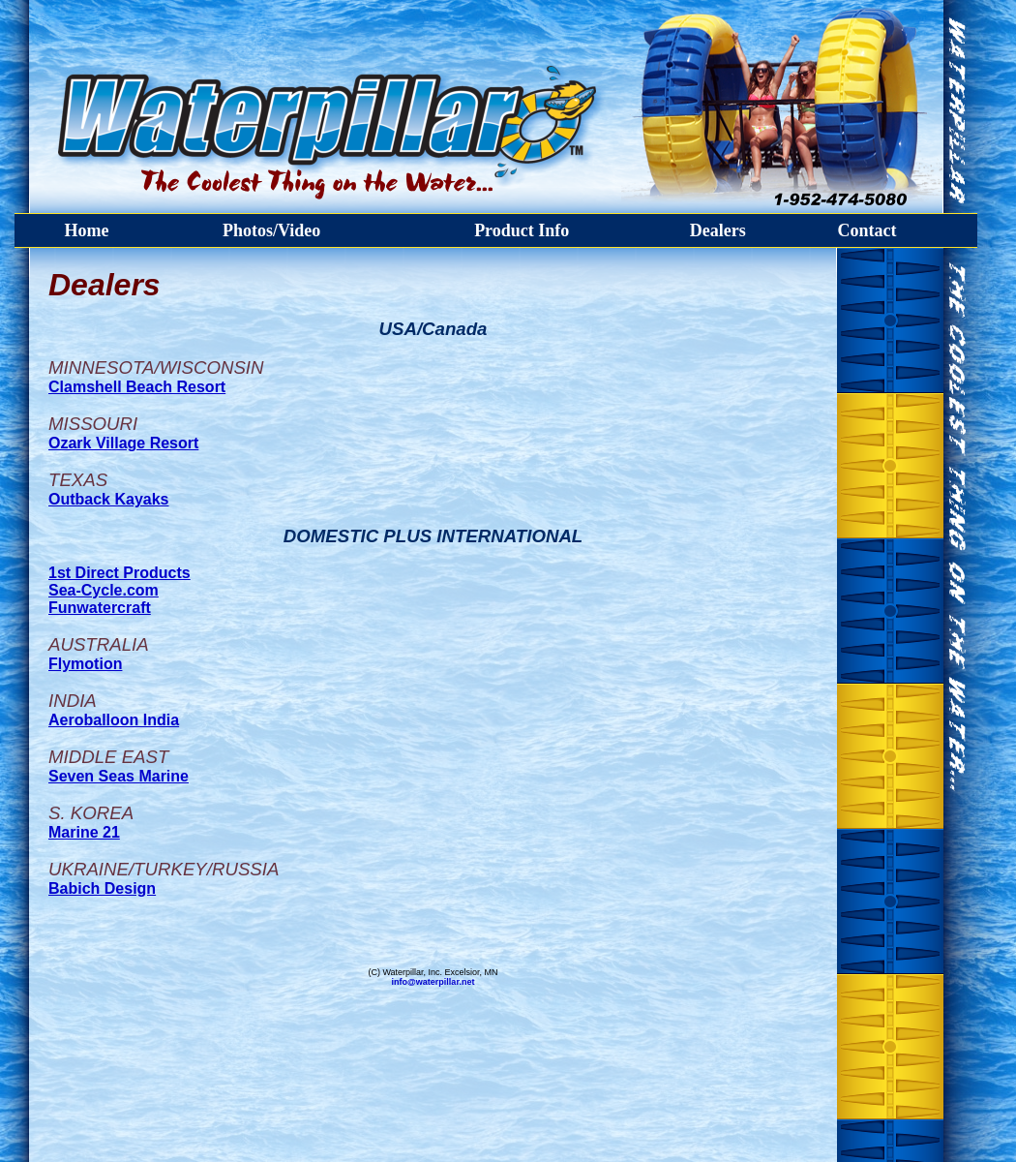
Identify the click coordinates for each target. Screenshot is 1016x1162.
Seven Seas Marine (118, 776)
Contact (866, 230)
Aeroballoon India (113, 720)
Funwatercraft (99, 607)
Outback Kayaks (108, 499)
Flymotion (85, 664)
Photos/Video (271, 230)
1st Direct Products (119, 573)
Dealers (718, 230)
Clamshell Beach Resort (136, 387)
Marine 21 (84, 832)
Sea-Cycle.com (103, 590)
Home (87, 230)
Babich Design (102, 888)
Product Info (521, 230)
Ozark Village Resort (123, 443)
